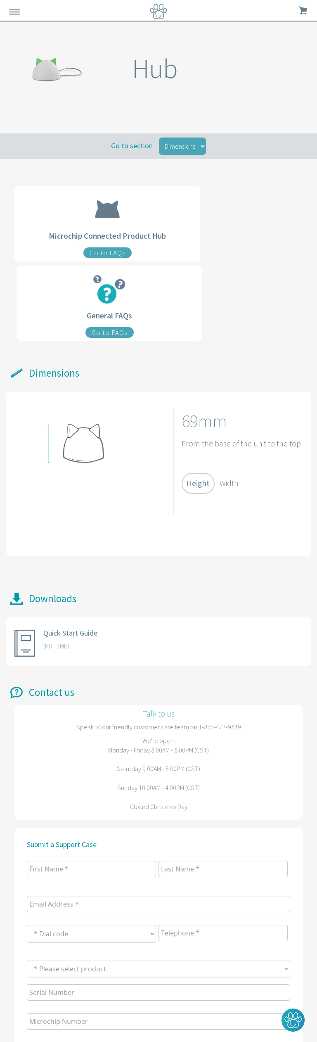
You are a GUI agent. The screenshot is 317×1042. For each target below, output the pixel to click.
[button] (293, 1020)
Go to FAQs (107, 252)
